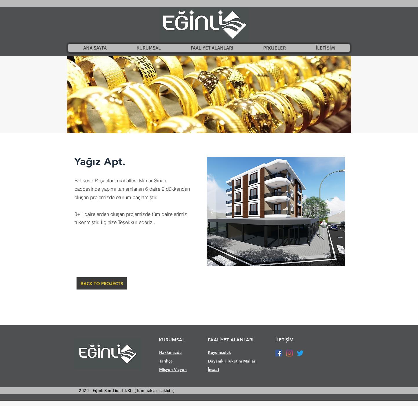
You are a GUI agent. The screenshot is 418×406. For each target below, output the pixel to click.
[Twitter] (300, 353)
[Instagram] (289, 353)
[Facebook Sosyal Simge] (278, 353)
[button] (209, 94)
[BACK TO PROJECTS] (102, 283)
